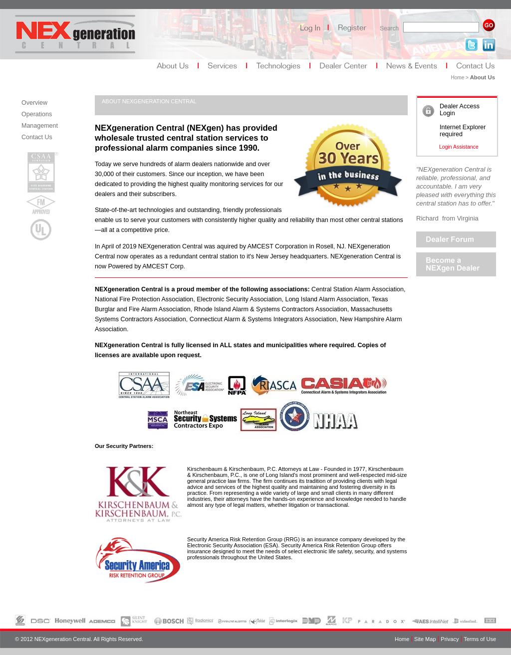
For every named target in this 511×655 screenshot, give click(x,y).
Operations (36, 114)
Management (39, 125)
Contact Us (36, 137)
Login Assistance (459, 147)
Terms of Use (480, 639)
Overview (34, 102)
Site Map (425, 639)
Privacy (450, 639)
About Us (482, 77)
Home (402, 639)
